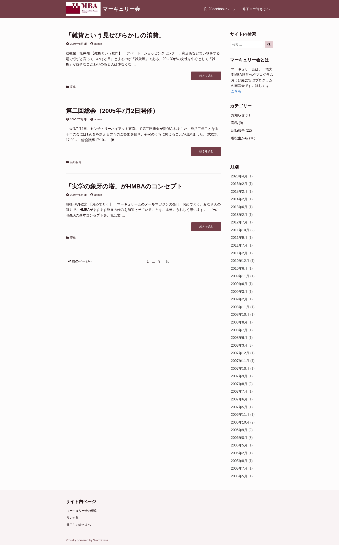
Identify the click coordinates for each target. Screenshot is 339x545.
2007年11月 (240, 361)
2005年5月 (239, 476)
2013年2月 (239, 215)
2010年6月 (239, 268)
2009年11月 (240, 276)
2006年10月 (240, 422)
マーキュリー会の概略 (82, 510)
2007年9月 (239, 376)
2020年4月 (239, 176)
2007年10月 (240, 368)
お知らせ (238, 115)
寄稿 (73, 86)
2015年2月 (239, 191)
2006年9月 (239, 430)
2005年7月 (239, 468)
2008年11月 (240, 307)
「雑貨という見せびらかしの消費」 (115, 35)
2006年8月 (239, 438)
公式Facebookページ (219, 9)
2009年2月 (239, 299)
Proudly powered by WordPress (87, 540)
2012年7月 (239, 222)
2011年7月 (239, 245)
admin (98, 43)
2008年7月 (239, 330)
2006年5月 (239, 445)
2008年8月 (239, 322)
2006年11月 (240, 414)
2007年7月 (239, 391)
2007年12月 (240, 353)
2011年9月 (239, 237)
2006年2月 (239, 453)
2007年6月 (239, 399)
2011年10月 (240, 230)
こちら (236, 91)
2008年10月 (240, 314)
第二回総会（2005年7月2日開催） (112, 110)
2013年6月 (239, 207)
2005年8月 (239, 461)
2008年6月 (239, 337)
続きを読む (206, 76)
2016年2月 (239, 184)
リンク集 (73, 517)
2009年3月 (239, 291)
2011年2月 (239, 253)
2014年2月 (239, 199)
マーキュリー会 (121, 9)
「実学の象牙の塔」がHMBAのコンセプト (124, 186)
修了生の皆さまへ (256, 9)
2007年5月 (239, 407)
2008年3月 (239, 345)
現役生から (239, 138)
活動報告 (75, 162)
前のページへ (80, 261)
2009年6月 (239, 284)
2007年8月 (239, 384)
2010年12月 (240, 261)
